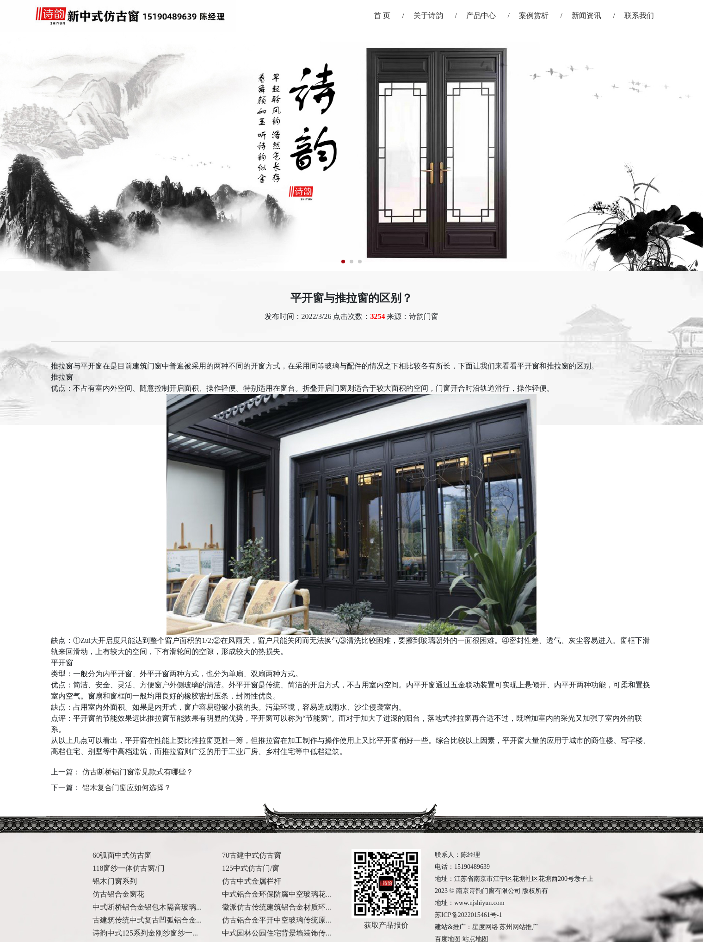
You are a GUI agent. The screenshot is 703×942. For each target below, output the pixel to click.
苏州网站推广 (519, 926)
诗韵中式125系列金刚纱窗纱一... (145, 933)
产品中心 (481, 15)
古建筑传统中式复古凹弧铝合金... (147, 920)
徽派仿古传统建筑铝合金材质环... (276, 907)
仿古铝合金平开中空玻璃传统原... (276, 920)
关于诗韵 (428, 15)
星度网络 (485, 926)
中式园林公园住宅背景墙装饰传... (276, 933)
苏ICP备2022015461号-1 (468, 914)
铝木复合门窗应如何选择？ (126, 788)
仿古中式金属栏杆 (251, 881)
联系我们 (639, 15)
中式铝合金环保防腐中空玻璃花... (276, 894)
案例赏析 (534, 15)
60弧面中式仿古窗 (122, 855)
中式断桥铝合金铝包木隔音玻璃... (147, 907)
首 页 (382, 15)
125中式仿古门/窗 (250, 868)
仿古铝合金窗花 (118, 894)
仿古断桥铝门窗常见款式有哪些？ (137, 772)
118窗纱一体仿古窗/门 (128, 868)
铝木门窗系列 (114, 881)
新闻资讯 (586, 15)
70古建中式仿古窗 (251, 855)
